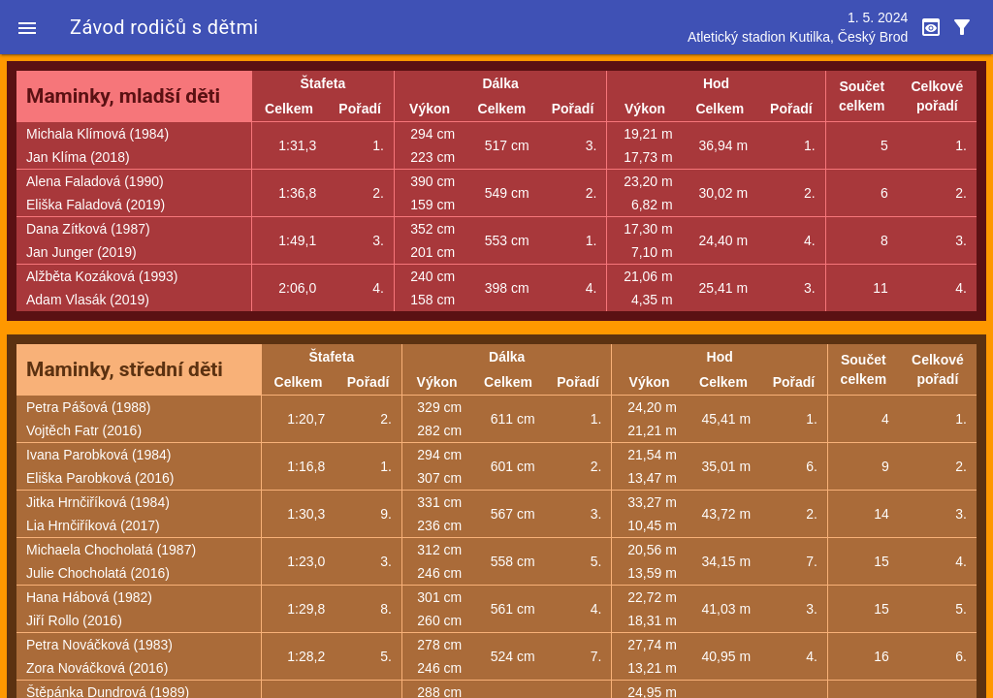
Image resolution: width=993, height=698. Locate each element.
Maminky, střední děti (124, 369)
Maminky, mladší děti (123, 96)
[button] (27, 27)
